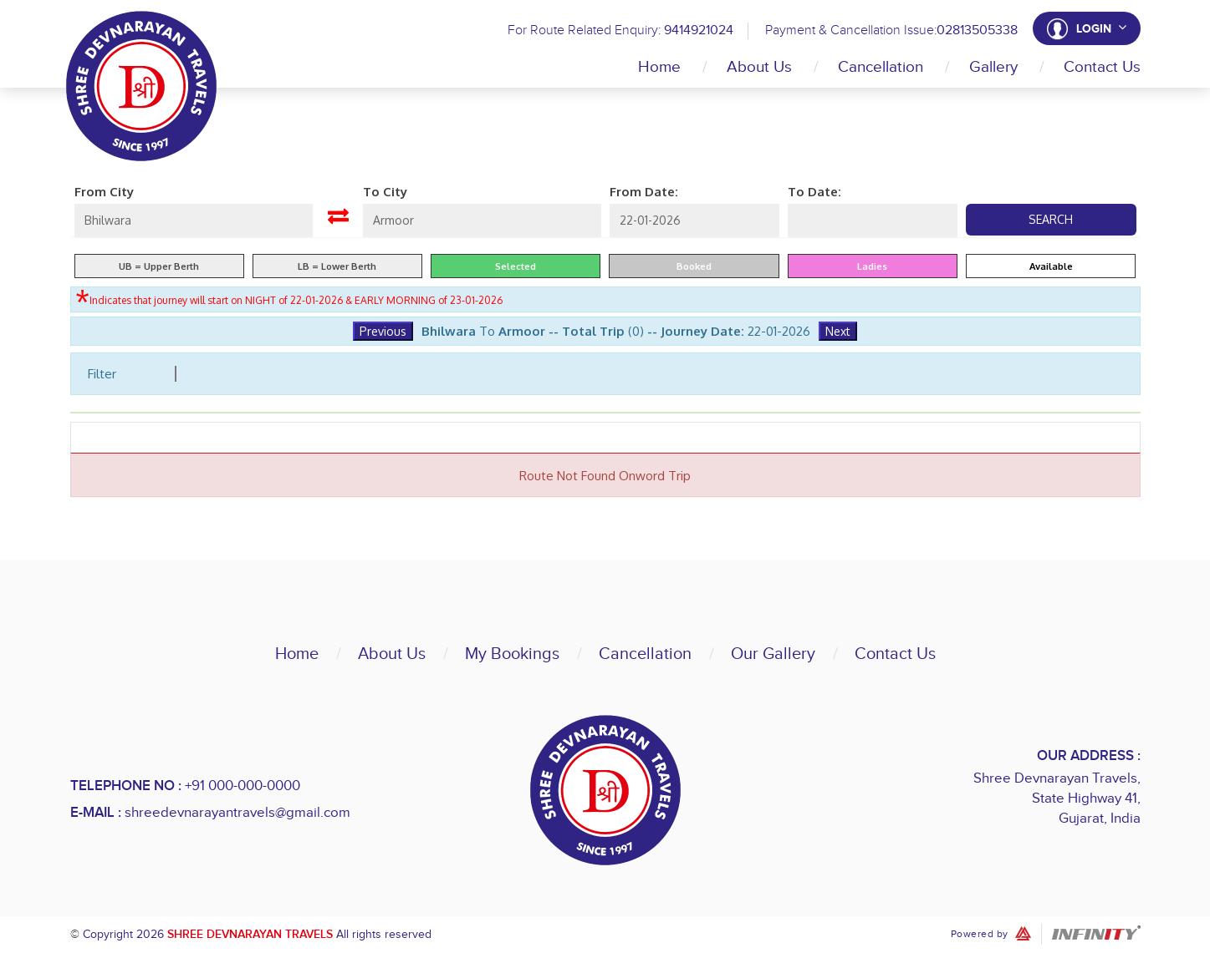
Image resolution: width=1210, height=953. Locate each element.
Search (1051, 219)
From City (104, 192)
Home (659, 67)
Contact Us (1102, 67)
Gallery (993, 67)
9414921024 (698, 30)
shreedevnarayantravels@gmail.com (237, 812)
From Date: (644, 192)
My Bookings (512, 654)
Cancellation (880, 67)
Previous (383, 331)
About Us (759, 67)
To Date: (814, 192)
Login (1101, 28)
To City (385, 192)
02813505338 (976, 30)
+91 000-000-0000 (242, 786)
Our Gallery (773, 654)
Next (837, 331)
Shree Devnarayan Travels (250, 934)
